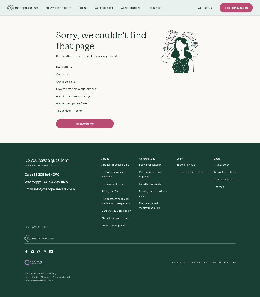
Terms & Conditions (197, 262)
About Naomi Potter (69, 111)
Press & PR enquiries (113, 225)
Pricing (82, 8)
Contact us (63, 75)
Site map (219, 187)
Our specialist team (112, 184)
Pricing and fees (110, 191)
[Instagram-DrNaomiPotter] (39, 252)
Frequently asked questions (192, 172)
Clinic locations (130, 8)
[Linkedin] (51, 252)
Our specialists (104, 8)
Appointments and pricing (73, 96)
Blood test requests (150, 184)
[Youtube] (33, 252)
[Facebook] (26, 252)
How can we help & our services (76, 89)
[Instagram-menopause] (45, 252)
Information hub (186, 164)
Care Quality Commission (116, 211)
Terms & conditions (225, 172)
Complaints (230, 262)
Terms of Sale (215, 262)
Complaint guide (223, 179)
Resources (154, 8)
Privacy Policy (178, 262)
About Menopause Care (71, 103)
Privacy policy (222, 164)
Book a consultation (150, 164)
